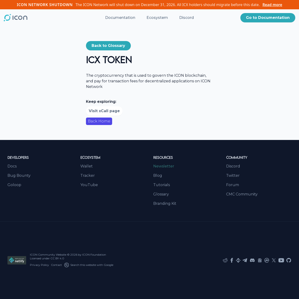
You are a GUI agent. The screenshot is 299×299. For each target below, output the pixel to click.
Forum (232, 185)
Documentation (120, 17)
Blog (157, 175)
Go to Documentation (268, 17)
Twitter (233, 175)
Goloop (14, 185)
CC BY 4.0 (57, 258)
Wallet (86, 166)
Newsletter (163, 166)
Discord (186, 17)
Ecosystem (157, 17)
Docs (12, 166)
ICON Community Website (48, 254)
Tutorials (161, 185)
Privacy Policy (39, 265)
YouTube (89, 185)
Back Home (99, 121)
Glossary (161, 194)
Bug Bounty (19, 175)
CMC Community (242, 194)
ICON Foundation (94, 254)
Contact (56, 265)
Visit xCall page (104, 111)
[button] (267, 17)
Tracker (87, 175)
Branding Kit (164, 203)
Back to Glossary (108, 45)
